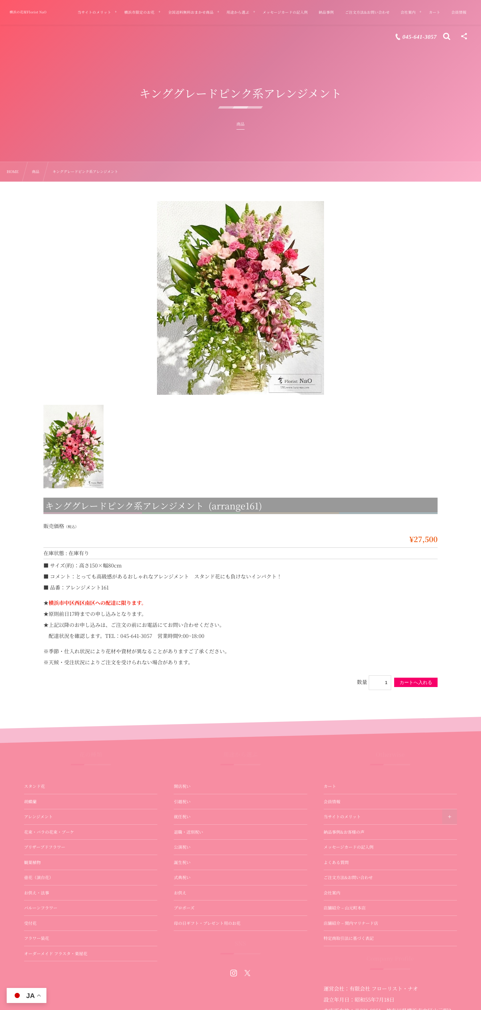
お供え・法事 (36, 893)
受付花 (30, 923)
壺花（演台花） (38, 877)
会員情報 (332, 802)
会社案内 (332, 893)
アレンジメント (38, 817)
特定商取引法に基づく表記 (349, 938)
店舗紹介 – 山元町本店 (345, 908)
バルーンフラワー (40, 908)
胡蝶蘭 (30, 802)
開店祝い (182, 786)
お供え (180, 893)
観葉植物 (32, 862)
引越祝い (182, 802)
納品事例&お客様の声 (344, 832)
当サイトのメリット (342, 817)
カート (330, 786)
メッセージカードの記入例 (348, 847)
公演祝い (182, 847)
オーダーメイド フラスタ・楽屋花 (55, 954)
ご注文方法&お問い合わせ (348, 877)
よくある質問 (336, 862)
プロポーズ (184, 908)
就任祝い (182, 817)
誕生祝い (182, 862)
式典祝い (182, 877)
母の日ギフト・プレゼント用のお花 (207, 923)
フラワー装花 (36, 938)
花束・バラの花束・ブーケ (49, 832)
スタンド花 (34, 786)
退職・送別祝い (188, 832)
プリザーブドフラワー (44, 847)
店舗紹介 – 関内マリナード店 (351, 923)
